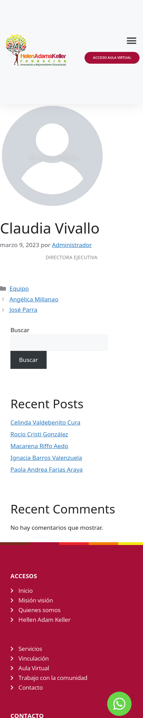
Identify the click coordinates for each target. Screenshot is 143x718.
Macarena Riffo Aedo (39, 446)
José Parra (23, 309)
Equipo (19, 288)
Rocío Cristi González (39, 434)
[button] (132, 40)
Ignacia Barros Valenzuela (46, 458)
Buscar (19, 330)
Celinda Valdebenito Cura (45, 422)
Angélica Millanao (33, 299)
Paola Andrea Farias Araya (46, 469)
